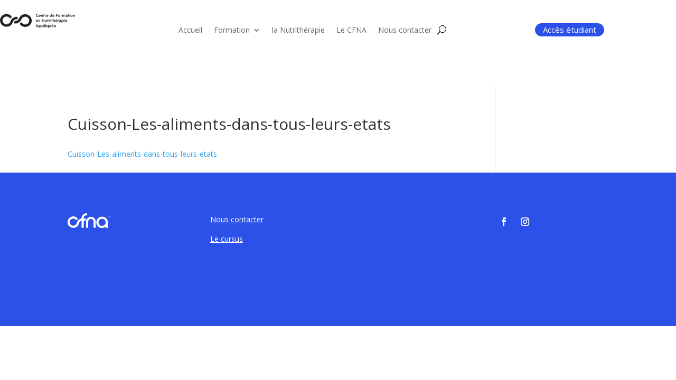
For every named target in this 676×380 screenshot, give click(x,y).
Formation (232, 30)
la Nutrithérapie (298, 30)
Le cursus (226, 239)
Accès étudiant (569, 29)
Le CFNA (351, 30)
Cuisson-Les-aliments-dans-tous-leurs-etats (142, 154)
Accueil (190, 30)
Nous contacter (404, 30)
